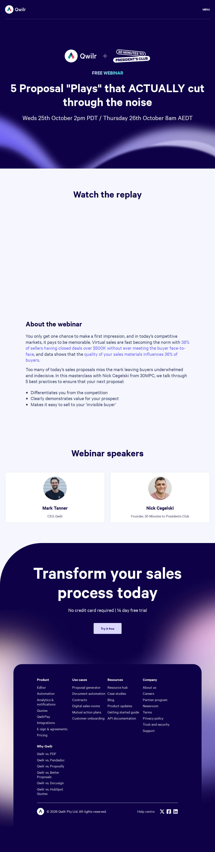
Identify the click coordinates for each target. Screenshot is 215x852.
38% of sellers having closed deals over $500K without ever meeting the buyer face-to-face (107, 348)
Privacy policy (153, 718)
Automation (46, 693)
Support (149, 730)
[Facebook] (168, 811)
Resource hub (118, 687)
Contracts (79, 699)
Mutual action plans (86, 712)
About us (149, 687)
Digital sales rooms (86, 705)
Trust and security (156, 724)
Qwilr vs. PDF (46, 753)
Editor (41, 687)
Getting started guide (123, 712)
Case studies (117, 693)
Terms (147, 712)
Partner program (155, 699)
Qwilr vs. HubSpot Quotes (50, 791)
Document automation (88, 693)
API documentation (122, 718)
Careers (148, 693)
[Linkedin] (175, 811)
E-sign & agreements (52, 728)
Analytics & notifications (46, 701)
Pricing (42, 735)
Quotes (42, 710)
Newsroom (150, 705)
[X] (162, 811)
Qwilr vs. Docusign (50, 782)
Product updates (120, 705)
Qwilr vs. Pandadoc (51, 760)
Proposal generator (86, 687)
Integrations (46, 722)
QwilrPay (43, 716)
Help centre (146, 811)
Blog (111, 699)
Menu (206, 9)
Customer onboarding (88, 718)
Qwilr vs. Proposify (50, 766)
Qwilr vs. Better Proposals (48, 774)
